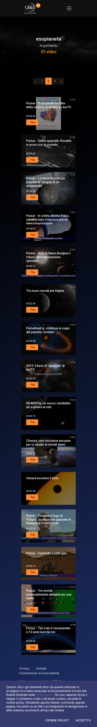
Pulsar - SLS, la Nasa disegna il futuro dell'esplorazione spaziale (48, 256)
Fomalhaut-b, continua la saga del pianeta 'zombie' (47, 330)
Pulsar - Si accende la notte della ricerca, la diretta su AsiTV (48, 105)
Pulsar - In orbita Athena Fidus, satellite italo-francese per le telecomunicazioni (48, 219)
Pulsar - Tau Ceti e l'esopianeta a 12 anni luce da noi (48, 630)
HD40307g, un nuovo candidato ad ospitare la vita (48, 405)
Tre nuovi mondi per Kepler (45, 291)
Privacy (24, 668)
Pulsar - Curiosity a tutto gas (46, 553)
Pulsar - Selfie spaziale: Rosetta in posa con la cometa (48, 142)
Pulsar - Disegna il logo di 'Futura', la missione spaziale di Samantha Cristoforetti (48, 519)
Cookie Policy (57, 720)
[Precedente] (36, 81)
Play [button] (32, 122)
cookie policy (44, 695)
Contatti (41, 668)
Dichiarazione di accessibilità (39, 673)
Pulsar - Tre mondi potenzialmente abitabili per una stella (48, 594)
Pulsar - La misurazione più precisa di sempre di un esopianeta (45, 181)
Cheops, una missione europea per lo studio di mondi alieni (48, 442)
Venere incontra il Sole (42, 478)
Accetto (83, 720)
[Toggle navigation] (69, 8)
